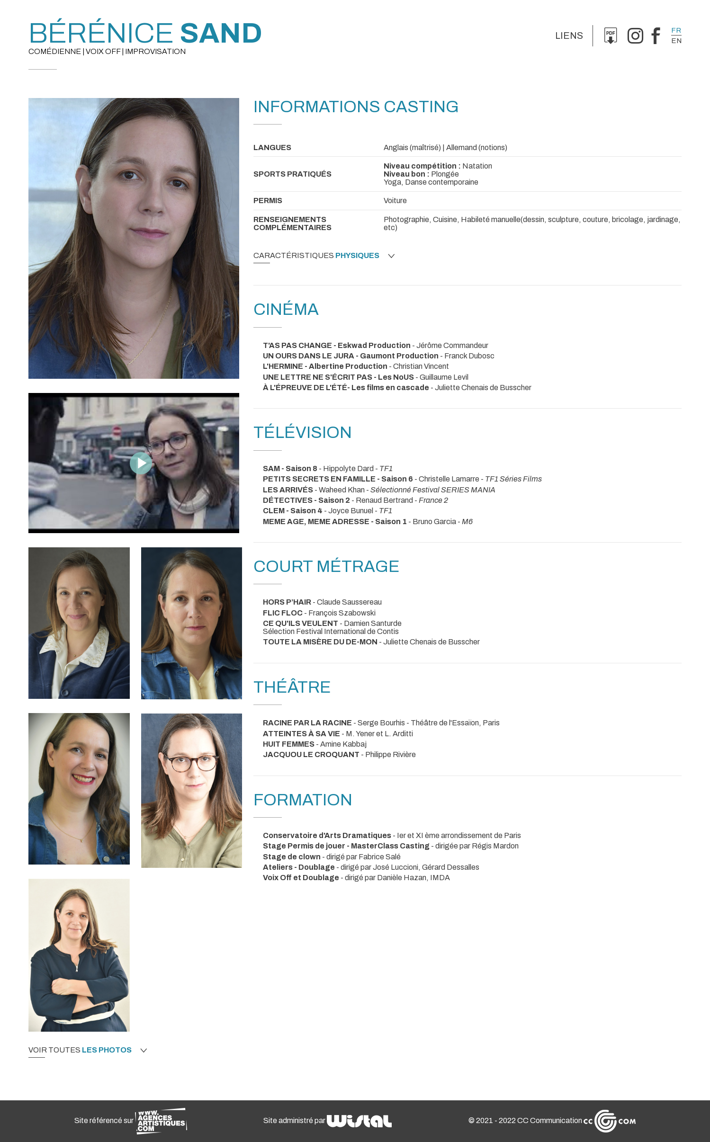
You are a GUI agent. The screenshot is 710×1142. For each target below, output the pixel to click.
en (676, 41)
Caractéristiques (324, 255)
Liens (569, 35)
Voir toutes (87, 1050)
